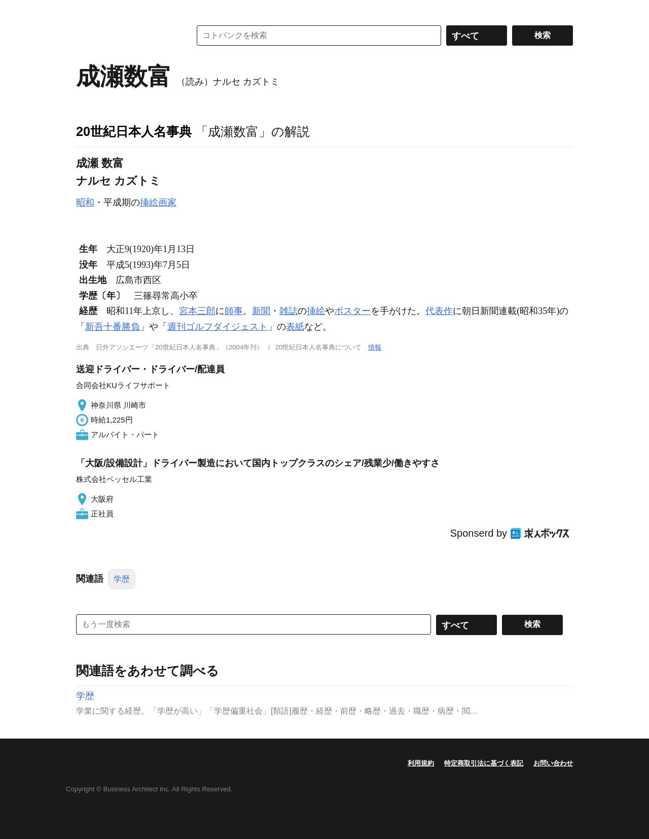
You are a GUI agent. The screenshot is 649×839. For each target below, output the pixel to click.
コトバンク (126, 35)
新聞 (261, 311)
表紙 (295, 327)
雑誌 (288, 311)
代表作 (439, 311)
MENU (86, 10)
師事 (234, 311)
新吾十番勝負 (112, 327)
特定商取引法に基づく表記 (483, 763)
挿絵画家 (158, 202)
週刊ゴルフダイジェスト (217, 327)
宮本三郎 (197, 311)
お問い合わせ (553, 763)
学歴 (122, 579)
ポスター (352, 311)
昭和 (85, 202)
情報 (374, 347)
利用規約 (421, 763)
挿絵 (316, 311)
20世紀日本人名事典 (134, 131)
